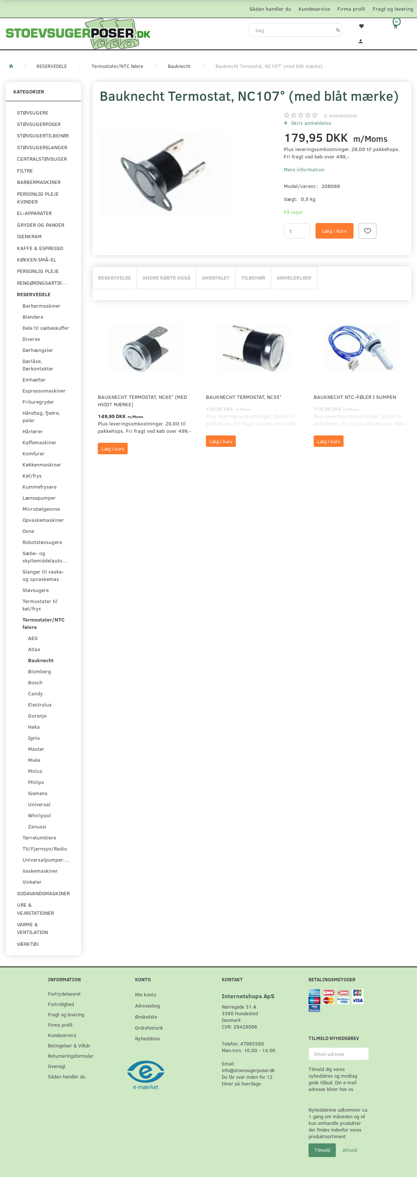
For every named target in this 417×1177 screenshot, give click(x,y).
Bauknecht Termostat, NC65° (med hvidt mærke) (142, 400)
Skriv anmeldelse (310, 122)
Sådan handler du (270, 8)
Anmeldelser (294, 277)
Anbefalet (216, 277)
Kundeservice (314, 8)
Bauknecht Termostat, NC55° (244, 396)
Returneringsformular (70, 1056)
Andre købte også (166, 277)
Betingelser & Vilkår (69, 1045)
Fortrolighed (61, 1004)
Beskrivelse (114, 277)
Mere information (304, 169)
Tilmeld (322, 1150)
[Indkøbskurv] (399, 26)
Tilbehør (253, 277)
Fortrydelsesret (64, 993)
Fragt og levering (393, 8)
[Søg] (338, 30)
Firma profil (351, 8)
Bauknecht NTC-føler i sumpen (355, 396)
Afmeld (349, 1150)
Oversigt (57, 1066)
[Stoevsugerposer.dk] (78, 33)
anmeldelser (341, 115)
